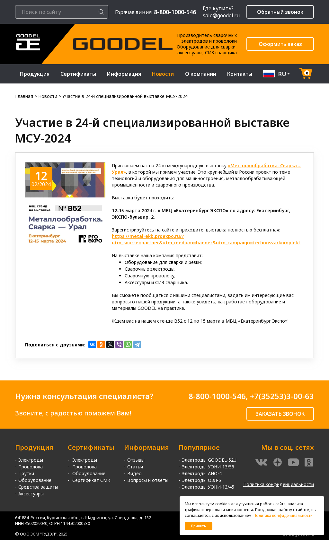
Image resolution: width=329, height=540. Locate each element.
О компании (200, 73)
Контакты (239, 73)
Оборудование (34, 480)
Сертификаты (78, 73)
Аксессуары (31, 494)
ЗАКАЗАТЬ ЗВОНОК (280, 413)
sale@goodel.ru (221, 15)
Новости (163, 73)
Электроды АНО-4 (202, 473)
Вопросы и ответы (147, 480)
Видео (134, 473)
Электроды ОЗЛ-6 (201, 480)
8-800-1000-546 (217, 396)
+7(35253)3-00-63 (282, 396)
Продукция (34, 73)
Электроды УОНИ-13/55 (208, 467)
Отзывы (136, 460)
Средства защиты (38, 487)
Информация (124, 73)
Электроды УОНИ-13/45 (208, 487)
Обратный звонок (280, 11)
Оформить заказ (280, 44)
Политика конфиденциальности (278, 484)
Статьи (135, 467)
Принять (198, 526)
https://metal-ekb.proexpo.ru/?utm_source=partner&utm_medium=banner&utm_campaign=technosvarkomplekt (206, 239)
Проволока (30, 467)
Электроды (30, 460)
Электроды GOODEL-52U (209, 460)
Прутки (26, 473)
